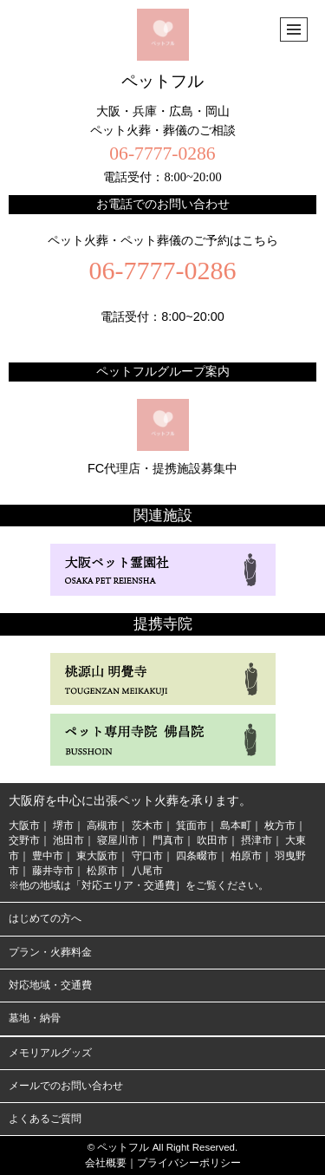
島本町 (235, 825)
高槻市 (102, 825)
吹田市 (212, 840)
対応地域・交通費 (50, 985)
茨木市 (147, 825)
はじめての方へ (45, 918)
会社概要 (106, 1163)
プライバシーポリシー (189, 1163)
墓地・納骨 (35, 1018)
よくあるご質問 (45, 1118)
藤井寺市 (53, 870)
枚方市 (280, 825)
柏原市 (246, 856)
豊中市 (47, 856)
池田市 (68, 840)
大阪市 (24, 825)
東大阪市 (97, 856)
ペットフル (162, 49)
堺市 (63, 825)
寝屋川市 (118, 840)
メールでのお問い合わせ (66, 1085)
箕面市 (191, 825)
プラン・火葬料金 (50, 952)
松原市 (102, 870)
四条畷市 (197, 856)
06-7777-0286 (162, 153)
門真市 (168, 840)
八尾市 (147, 870)
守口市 (147, 856)
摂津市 (256, 840)
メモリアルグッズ (50, 1053)
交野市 (24, 840)
